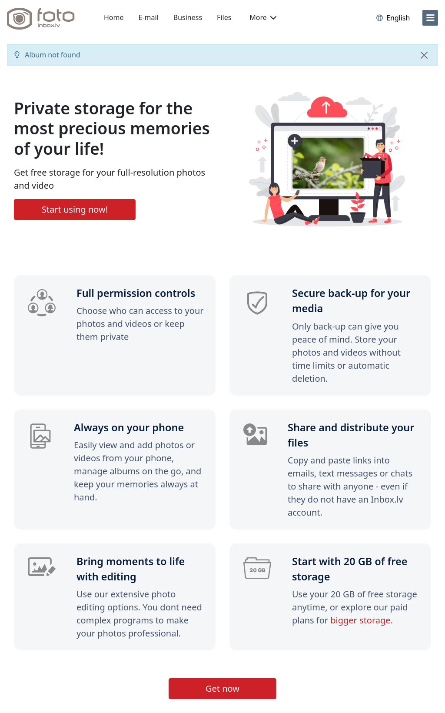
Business (187, 17)
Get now (222, 688)
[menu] (430, 18)
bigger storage (360, 620)
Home (114, 17)
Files (224, 17)
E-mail (149, 17)
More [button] (262, 17)
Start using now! (75, 209)
